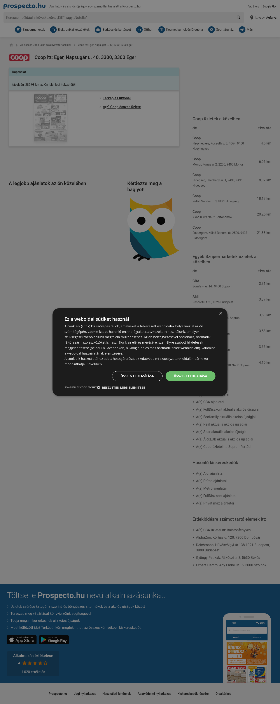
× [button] (220, 313)
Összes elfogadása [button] (190, 376)
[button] (121, 387)
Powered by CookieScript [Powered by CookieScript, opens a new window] (81, 387)
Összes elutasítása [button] (137, 376)
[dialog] (140, 352)
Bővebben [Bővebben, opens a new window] (94, 364)
